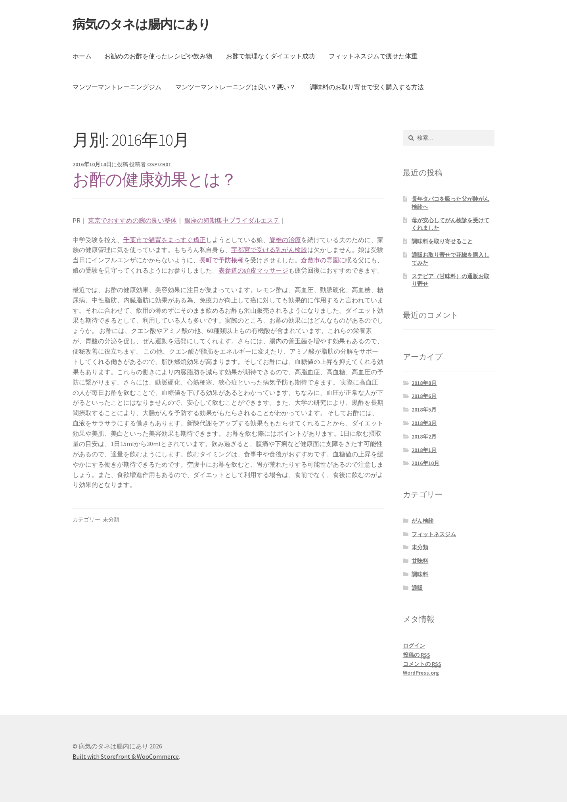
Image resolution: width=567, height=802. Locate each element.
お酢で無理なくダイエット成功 (270, 56)
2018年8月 (424, 383)
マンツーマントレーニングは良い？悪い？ (235, 87)
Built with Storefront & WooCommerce (126, 756)
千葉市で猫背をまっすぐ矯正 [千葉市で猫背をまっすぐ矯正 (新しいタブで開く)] (164, 240)
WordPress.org (421, 672)
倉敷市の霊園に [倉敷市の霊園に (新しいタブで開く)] (323, 260)
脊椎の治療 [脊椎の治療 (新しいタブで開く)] (285, 240)
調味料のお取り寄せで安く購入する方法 (367, 87)
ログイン (414, 645)
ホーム (82, 56)
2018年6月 (424, 396)
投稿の (416, 655)
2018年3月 (424, 423)
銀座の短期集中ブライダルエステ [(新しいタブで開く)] (232, 220)
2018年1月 (424, 450)
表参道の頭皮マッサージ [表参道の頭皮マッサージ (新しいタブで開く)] (253, 270)
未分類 (420, 547)
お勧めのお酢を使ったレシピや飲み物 (158, 56)
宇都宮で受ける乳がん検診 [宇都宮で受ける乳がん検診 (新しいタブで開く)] (269, 250)
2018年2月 (424, 436)
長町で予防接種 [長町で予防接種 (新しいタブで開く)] (221, 260)
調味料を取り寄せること (442, 241)
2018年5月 (424, 409)
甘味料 (420, 560)
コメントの (422, 664)
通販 (417, 587)
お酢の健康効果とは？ (155, 179)
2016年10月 (425, 463)
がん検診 (423, 520)
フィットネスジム (434, 534)
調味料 (420, 574)
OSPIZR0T (159, 164)
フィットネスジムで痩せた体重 (373, 56)
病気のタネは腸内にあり (142, 24)
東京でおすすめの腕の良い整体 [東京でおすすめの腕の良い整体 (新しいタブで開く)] (132, 220)
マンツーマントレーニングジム (117, 87)
